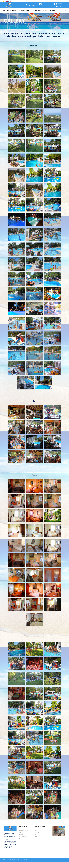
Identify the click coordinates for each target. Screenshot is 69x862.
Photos (37, 836)
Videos (37, 834)
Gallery (32, 10)
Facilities (23, 10)
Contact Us (46, 10)
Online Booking (53, 10)
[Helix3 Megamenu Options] (65, 10)
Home (4, 10)
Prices (27, 10)
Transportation (23, 830)
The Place (21, 834)
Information (38, 10)
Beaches (21, 832)
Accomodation (23, 836)
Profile (8, 10)
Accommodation (16, 10)
